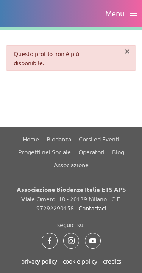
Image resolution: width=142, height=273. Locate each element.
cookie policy (80, 261)
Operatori (91, 151)
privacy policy (39, 261)
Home (31, 139)
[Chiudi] (127, 51)
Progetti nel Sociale (44, 151)
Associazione (71, 164)
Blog (118, 151)
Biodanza (59, 139)
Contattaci (92, 208)
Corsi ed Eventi (99, 139)
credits (112, 261)
